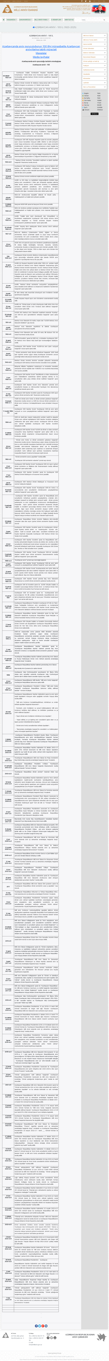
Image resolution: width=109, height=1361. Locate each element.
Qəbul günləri (52, 1353)
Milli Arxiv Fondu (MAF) (90, 40)
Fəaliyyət (86, 65)
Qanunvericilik (87, 44)
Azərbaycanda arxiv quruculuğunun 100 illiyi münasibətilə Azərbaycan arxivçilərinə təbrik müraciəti (41, 48)
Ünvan (59, 1353)
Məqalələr (41, 53)
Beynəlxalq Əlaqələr (89, 57)
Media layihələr (41, 57)
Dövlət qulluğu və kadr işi (91, 61)
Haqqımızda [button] (11, 20)
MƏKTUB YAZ (69, 20)
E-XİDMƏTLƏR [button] (56, 20)
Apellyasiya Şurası (88, 70)
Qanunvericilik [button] (25, 20)
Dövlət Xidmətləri (88, 48)
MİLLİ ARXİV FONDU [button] (41, 20)
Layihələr (86, 83)
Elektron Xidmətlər (89, 53)
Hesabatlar (86, 74)
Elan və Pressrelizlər (89, 87)
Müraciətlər (86, 78)
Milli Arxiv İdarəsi (88, 35)
